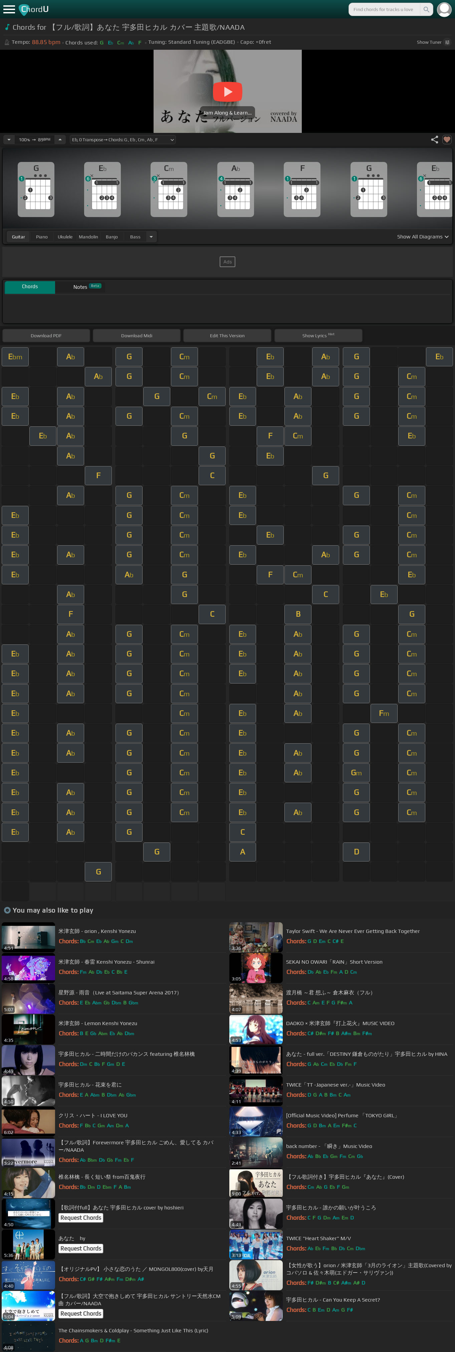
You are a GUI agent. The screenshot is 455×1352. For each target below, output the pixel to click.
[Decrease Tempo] (9, 139)
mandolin (88, 236)
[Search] (426, 9)
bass (135, 236)
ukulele (65, 236)
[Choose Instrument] (151, 236)
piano (42, 236)
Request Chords (80, 1217)
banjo (112, 236)
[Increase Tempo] (60, 139)
